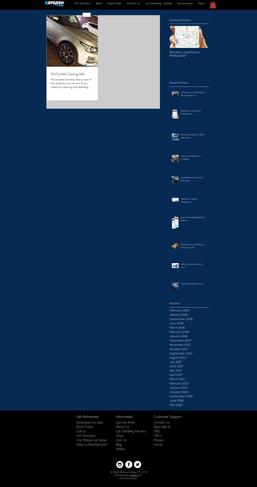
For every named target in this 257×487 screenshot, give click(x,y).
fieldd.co (134, 475)
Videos (120, 449)
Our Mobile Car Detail (92, 440)
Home (158, 444)
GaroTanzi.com (128, 478)
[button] (213, 4)
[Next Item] (203, 37)
